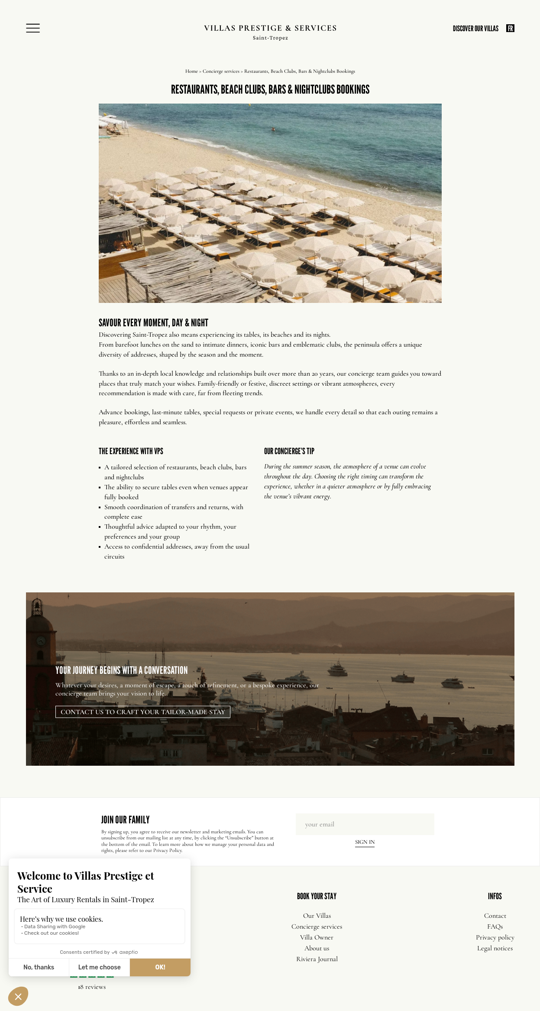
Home (191, 71)
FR (510, 28)
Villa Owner (316, 937)
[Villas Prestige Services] (270, 33)
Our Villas (317, 915)
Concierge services (221, 71)
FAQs (495, 926)
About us (316, 948)
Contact (495, 915)
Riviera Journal (317, 959)
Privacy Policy (167, 850)
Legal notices (495, 948)
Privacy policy (495, 937)
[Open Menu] (35, 28)
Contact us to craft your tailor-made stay (143, 711)
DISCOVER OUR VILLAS (475, 28)
